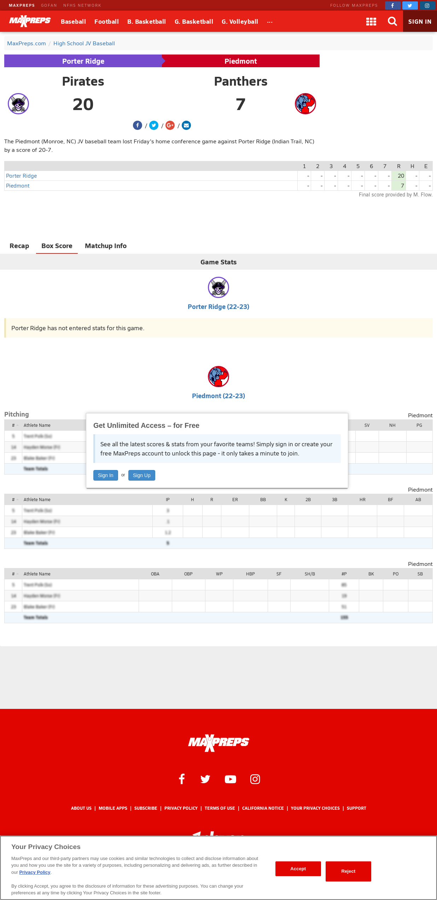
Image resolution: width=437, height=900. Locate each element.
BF (390, 499)
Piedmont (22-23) (218, 395)
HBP (250, 574)
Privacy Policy (181, 808)
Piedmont (241, 61)
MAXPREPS (22, 5)
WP (219, 574)
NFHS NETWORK (82, 5)
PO (395, 574)
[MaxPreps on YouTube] (230, 778)
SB (420, 574)
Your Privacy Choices (315, 808)
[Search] (392, 21)
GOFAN (49, 5)
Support (356, 808)
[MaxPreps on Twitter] (410, 5)
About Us (81, 808)
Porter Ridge (83, 61)
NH (392, 425)
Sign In (105, 475)
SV (367, 425)
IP (168, 499)
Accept (298, 868)
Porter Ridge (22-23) (218, 306)
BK (371, 574)
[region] (218, 868)
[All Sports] (270, 21)
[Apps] (371, 21)
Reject (348, 871)
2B (308, 499)
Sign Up (142, 475)
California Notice (263, 808)
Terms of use (220, 808)
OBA (155, 574)
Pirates (83, 81)
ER (235, 499)
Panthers (241, 81)
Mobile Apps (113, 808)
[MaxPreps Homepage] (219, 743)
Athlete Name (37, 425)
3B (334, 499)
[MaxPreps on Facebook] (393, 5)
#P (344, 574)
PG (419, 425)
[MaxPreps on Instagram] (427, 5)
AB (418, 499)
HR (363, 499)
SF (278, 574)
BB (263, 499)
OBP (188, 574)
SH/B (310, 574)
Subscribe (145, 808)
